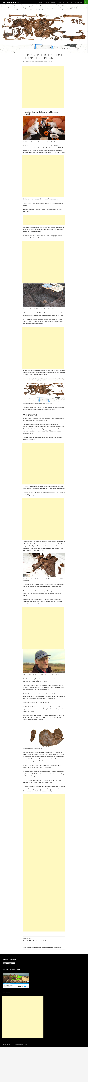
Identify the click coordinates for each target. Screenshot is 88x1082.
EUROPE (25, 52)
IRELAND (30, 52)
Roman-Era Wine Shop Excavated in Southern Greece (44, 940)
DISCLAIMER (61, 2)
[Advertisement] (43, 87)
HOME (40, 2)
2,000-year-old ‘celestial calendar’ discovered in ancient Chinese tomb (44, 946)
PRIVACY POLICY (79, 2)
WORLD (53, 2)
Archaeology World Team (44, 61)
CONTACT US (69, 2)
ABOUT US (46, 2)
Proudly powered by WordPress (19, 1044)
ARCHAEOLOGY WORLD (12, 2)
